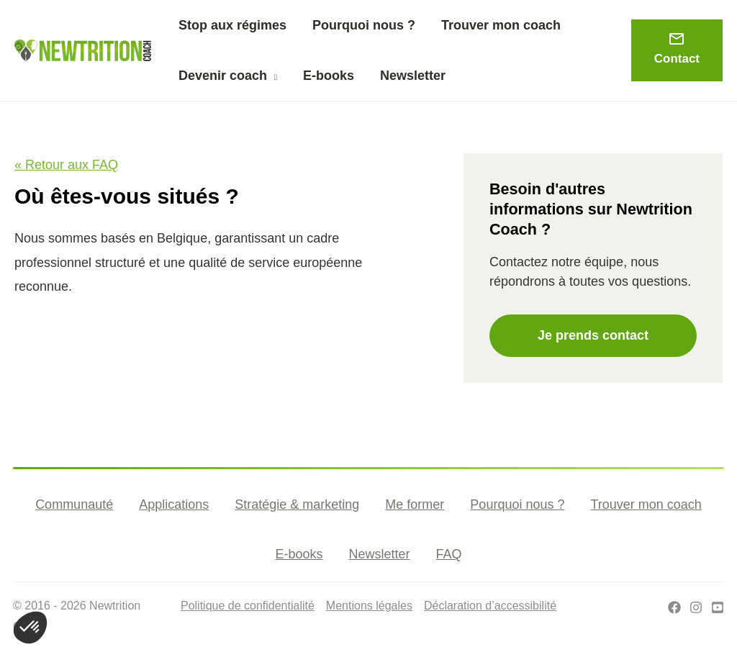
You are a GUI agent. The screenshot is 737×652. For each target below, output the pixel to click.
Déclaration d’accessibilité (490, 605)
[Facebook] (674, 607)
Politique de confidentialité (248, 605)
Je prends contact (593, 335)
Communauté (74, 504)
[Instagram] (695, 607)
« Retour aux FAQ (66, 165)
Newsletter (379, 554)
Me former (414, 504)
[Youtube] (717, 607)
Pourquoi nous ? (517, 504)
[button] (228, 75)
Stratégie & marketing (297, 504)
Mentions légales (369, 605)
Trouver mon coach (645, 504)
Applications (174, 504)
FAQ (449, 554)
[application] (272, 75)
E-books (298, 554)
